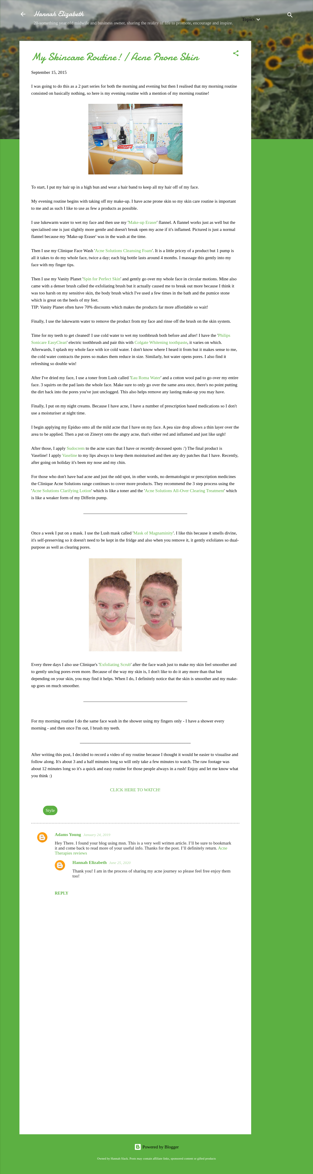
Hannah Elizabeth (59, 14)
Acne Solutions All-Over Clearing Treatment (184, 490)
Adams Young (68, 834)
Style (50, 810)
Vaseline (70, 455)
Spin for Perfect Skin (101, 279)
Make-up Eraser (142, 222)
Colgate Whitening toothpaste (161, 342)
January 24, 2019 (96, 834)
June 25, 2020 (119, 862)
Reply (61, 893)
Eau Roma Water (145, 377)
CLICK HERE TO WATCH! (135, 789)
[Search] (290, 16)
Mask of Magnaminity (153, 533)
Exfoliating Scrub (115, 664)
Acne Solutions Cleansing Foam (123, 250)
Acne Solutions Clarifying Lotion (61, 490)
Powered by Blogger (156, 1147)
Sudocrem (76, 448)
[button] (235, 54)
